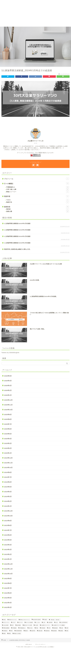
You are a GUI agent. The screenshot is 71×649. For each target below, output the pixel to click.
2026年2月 (8, 390)
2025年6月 (8, 429)
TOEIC (37, 200)
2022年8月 (8, 583)
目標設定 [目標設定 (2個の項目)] (5, 630)
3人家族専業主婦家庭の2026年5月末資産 (17, 223)
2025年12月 (8, 400)
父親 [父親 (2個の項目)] (62, 628)
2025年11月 (8, 405)
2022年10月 (8, 573)
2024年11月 (8, 463)
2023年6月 (8, 535)
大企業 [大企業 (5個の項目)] (36, 625)
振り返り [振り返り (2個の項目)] (31, 628)
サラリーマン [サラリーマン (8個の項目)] (6, 622)
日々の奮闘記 (36, 183)
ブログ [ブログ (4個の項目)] (14, 622)
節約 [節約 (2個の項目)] (12, 630)
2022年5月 (8, 598)
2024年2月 (8, 501)
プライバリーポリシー (40, 644)
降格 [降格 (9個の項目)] (10, 633)
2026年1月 (8, 395)
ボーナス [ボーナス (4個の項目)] (21, 622)
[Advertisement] (35, 13)
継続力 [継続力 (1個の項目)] (26, 630)
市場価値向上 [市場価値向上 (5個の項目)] (22, 628)
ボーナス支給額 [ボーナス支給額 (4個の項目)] (29, 622)
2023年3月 (8, 549)
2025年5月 (8, 434)
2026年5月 (8, 376)
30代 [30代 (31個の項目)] (4, 619)
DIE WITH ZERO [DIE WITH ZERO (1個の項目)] (37, 619)
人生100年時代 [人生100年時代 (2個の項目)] (64, 622)
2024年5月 (8, 487)
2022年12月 (8, 564)
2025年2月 (8, 448)
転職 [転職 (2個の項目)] (4, 633)
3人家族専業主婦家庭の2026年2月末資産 (17, 243)
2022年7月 (8, 588)
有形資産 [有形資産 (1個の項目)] (43, 628)
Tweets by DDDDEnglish (10, 352)
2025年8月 (8, 419)
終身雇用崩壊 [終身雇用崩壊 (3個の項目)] (19, 630)
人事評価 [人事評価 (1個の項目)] (50, 622)
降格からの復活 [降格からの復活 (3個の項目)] (17, 633)
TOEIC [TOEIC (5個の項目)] (45, 619)
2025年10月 (8, 409)
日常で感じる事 (37, 189)
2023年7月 (8, 530)
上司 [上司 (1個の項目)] (44, 622)
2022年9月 (8, 578)
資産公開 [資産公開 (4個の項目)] (40, 630)
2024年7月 (8, 477)
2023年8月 (8, 525)
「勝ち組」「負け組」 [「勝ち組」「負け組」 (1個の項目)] (55, 619)
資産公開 (37, 211)
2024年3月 (8, 496)
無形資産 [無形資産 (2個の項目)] (56, 628)
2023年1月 (8, 559)
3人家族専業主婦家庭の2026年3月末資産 (17, 236)
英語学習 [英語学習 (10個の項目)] (33, 630)
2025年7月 (8, 424)
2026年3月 (8, 385)
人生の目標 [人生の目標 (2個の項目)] (5, 625)
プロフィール (36, 179)
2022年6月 (8, 593)
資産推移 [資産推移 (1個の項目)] (55, 630)
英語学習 (36, 196)
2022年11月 (8, 569)
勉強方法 (37, 202)
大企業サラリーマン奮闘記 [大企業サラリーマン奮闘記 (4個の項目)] (59, 625)
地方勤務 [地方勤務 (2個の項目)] (19, 625)
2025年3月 (8, 443)
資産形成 (36, 207)
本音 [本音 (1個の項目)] (49, 628)
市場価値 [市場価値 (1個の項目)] (14, 628)
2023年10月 (8, 516)
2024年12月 (8, 458)
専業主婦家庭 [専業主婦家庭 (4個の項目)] (6, 628)
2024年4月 (8, 491)
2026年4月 (8, 380)
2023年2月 (8, 554)
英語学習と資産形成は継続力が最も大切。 (17, 249)
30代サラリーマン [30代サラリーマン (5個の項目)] (13, 619)
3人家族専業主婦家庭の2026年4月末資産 (17, 230)
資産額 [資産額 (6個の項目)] (61, 630)
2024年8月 (8, 472)
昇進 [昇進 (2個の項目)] (37, 628)
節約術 (37, 209)
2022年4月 (8, 602)
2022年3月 (8, 607)
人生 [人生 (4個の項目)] (57, 622)
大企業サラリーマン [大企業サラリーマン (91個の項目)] (45, 625)
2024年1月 (8, 506)
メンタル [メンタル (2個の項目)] (38, 622)
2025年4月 (8, 438)
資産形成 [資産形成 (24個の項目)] (47, 630)
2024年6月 (8, 482)
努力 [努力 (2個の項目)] (12, 625)
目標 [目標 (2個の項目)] (67, 628)
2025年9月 (8, 414)
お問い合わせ (28, 644)
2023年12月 (8, 511)
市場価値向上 (37, 187)
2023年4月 (8, 545)
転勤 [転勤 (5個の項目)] (67, 630)
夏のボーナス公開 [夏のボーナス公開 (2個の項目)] (28, 625)
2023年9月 (8, 520)
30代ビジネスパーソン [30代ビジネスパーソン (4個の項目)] (25, 619)
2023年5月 (8, 540)
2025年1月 (8, 453)
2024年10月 (8, 467)
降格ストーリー (37, 192)
